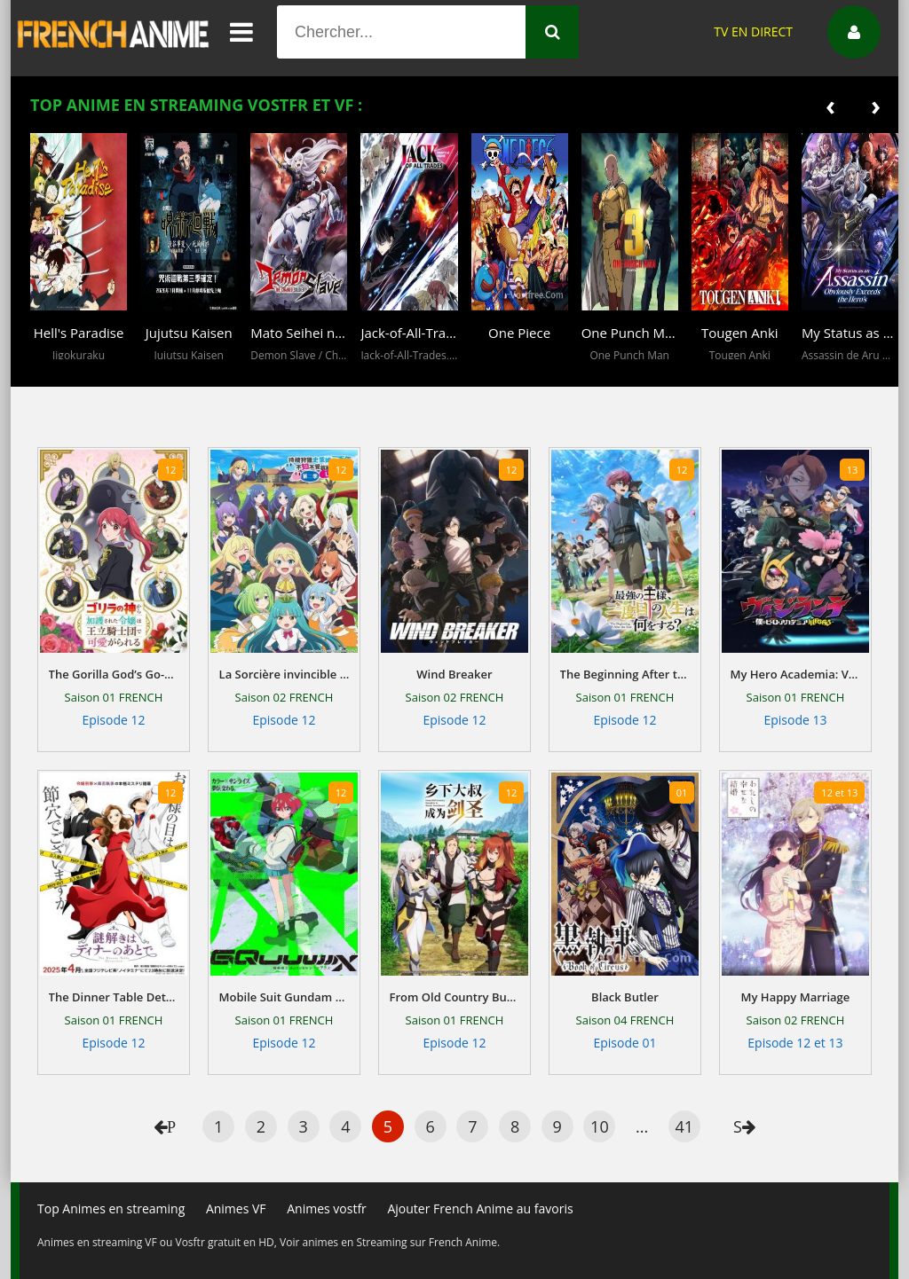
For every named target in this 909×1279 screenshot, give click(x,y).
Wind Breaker (454, 674)
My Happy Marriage (795, 997)
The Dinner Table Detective (114, 997)
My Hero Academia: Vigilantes (796, 674)
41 (684, 1126)
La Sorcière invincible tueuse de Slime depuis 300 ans (284, 674)
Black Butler (625, 997)
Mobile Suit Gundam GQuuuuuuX (284, 997)
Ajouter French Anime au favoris (480, 1208)
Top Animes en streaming (111, 1208)
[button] (48, 373)
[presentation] (830, 105)
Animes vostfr (327, 1208)
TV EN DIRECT (753, 31)
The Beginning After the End (625, 674)
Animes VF (236, 1208)
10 (599, 1126)
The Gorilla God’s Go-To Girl (114, 674)
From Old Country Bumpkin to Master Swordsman (455, 997)
